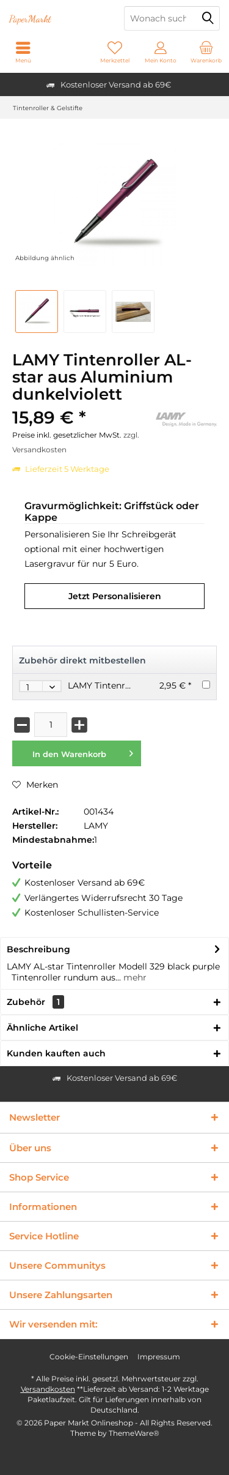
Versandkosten (48, 1389)
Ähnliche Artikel (42, 1027)
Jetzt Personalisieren (114, 596)
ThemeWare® (134, 1433)
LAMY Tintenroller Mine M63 (128, 685)
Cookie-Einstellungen (88, 1356)
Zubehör (35, 1001)
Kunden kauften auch (56, 1053)
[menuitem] (206, 52)
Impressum (158, 1356)
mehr (134, 977)
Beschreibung (38, 949)
